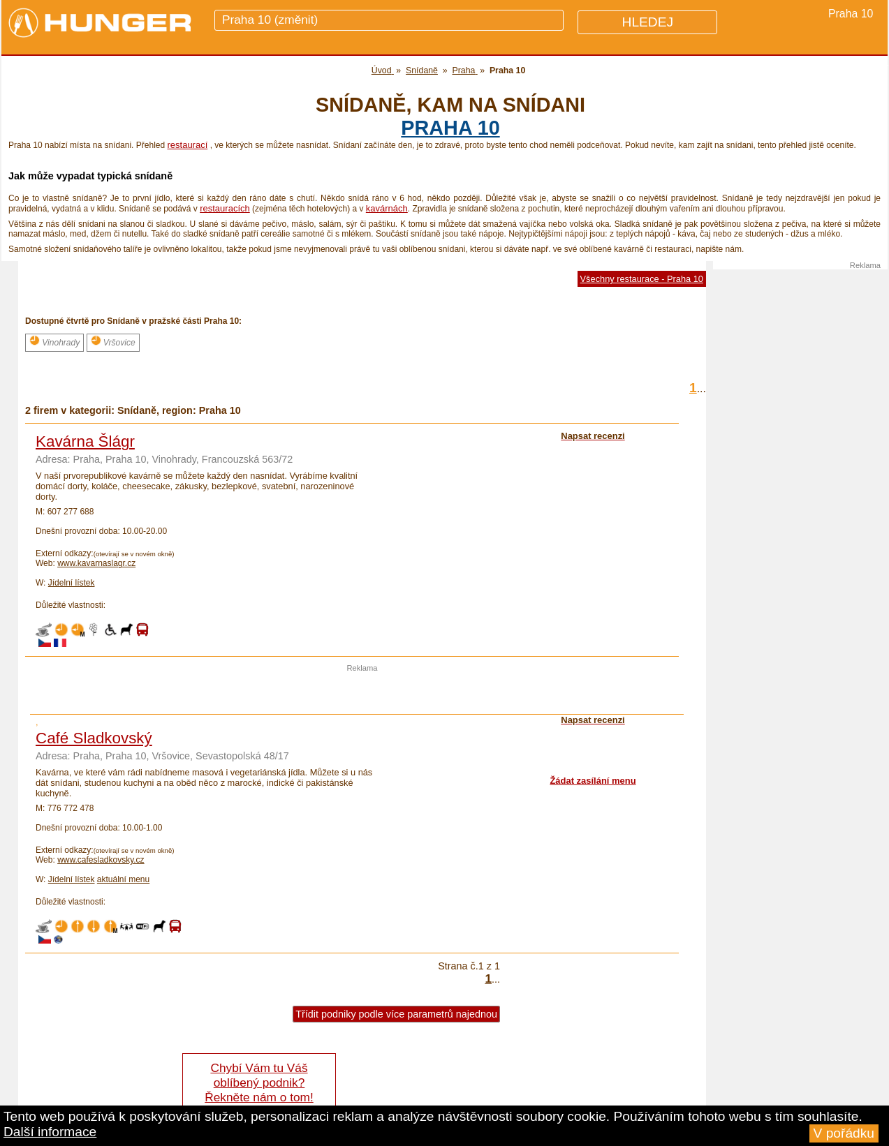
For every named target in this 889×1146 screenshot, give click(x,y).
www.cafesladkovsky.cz (100, 860)
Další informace (49, 1131)
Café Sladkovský (94, 738)
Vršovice (113, 341)
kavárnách (387, 208)
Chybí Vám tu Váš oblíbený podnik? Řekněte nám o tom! (259, 1082)
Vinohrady (54, 341)
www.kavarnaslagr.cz (96, 563)
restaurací (187, 145)
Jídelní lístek (71, 583)
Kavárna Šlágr (85, 441)
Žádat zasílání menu (592, 780)
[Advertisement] (362, 693)
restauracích (225, 208)
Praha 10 (450, 128)
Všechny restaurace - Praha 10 (641, 279)
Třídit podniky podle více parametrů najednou (396, 1014)
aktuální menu (123, 879)
